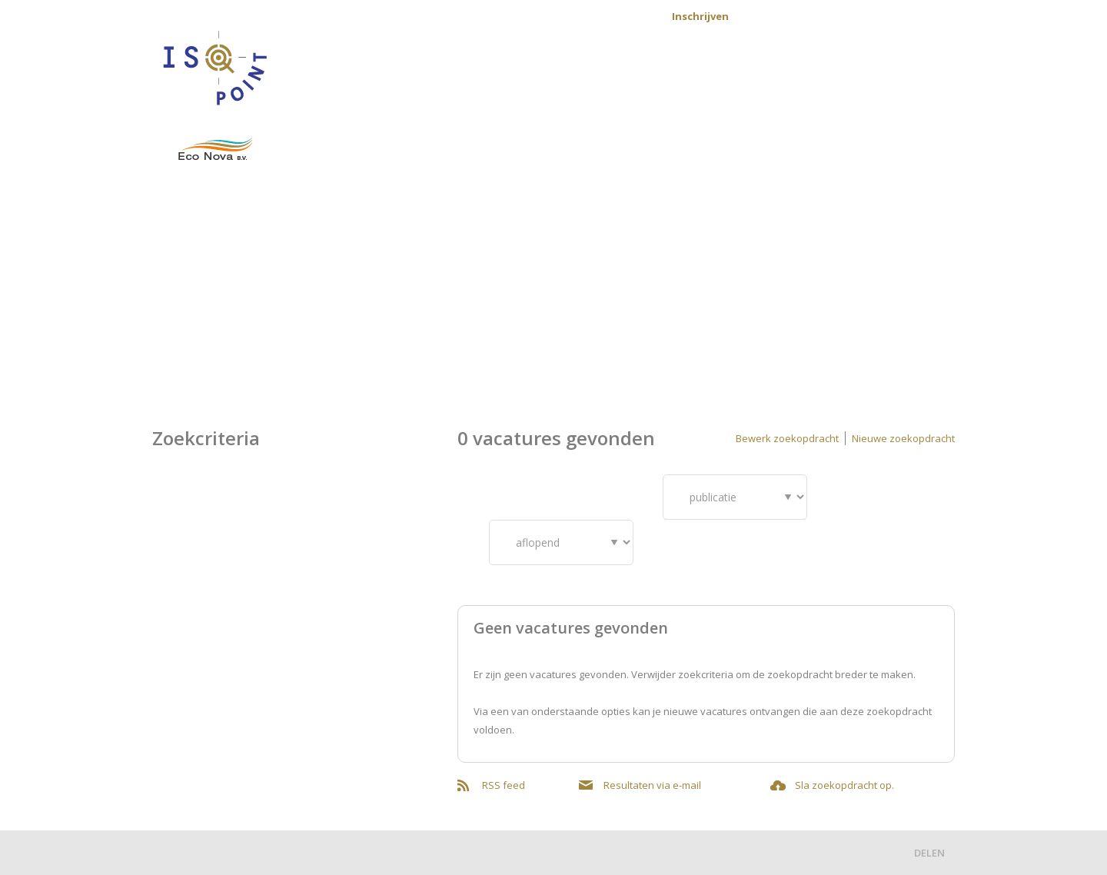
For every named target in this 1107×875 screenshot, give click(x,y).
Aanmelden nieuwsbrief (816, 16)
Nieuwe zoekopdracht (903, 438)
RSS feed (503, 785)
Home (386, 87)
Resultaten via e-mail (652, 785)
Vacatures (456, 87)
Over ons (925, 87)
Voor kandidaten (565, 87)
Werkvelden (839, 87)
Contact (622, 16)
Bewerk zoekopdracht (787, 438)
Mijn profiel (915, 16)
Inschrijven (700, 16)
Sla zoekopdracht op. (844, 785)
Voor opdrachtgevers (711, 87)
